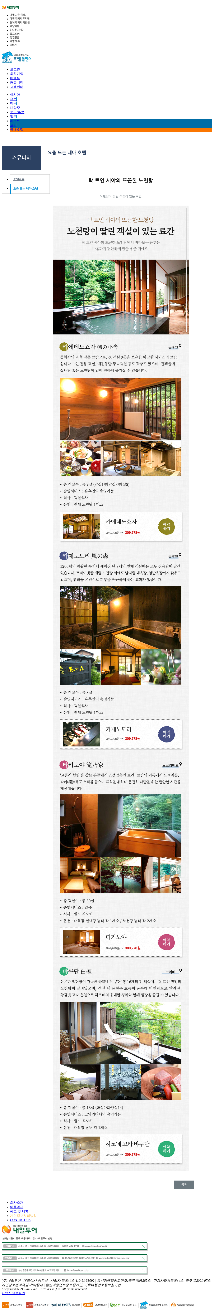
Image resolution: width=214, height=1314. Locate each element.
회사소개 (16, 1202)
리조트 (15, 121)
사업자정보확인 (13, 1293)
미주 (13, 103)
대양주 (15, 107)
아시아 (15, 94)
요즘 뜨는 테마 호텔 (25, 188)
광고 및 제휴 (19, 1211)
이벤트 (15, 78)
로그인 (15, 69)
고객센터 (16, 87)
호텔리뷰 (18, 179)
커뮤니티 (16, 82)
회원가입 (16, 73)
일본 (13, 116)
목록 (184, 1184)
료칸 (13, 125)
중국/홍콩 (17, 112)
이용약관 (16, 1207)
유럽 (13, 99)
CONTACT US (20, 1220)
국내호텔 (16, 129)
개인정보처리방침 (23, 1215)
